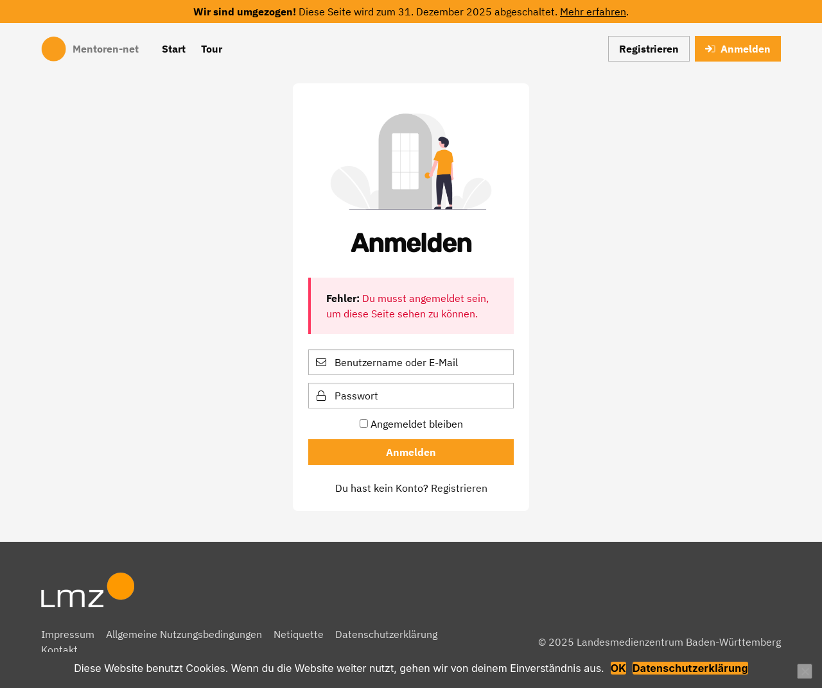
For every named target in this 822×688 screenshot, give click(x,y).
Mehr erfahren (593, 11)
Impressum (67, 634)
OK (618, 668)
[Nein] (804, 671)
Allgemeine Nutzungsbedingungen (184, 634)
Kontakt (59, 649)
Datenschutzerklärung (386, 634)
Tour (211, 48)
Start (174, 48)
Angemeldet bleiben (411, 423)
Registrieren (649, 48)
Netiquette (299, 634)
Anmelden (738, 48)
